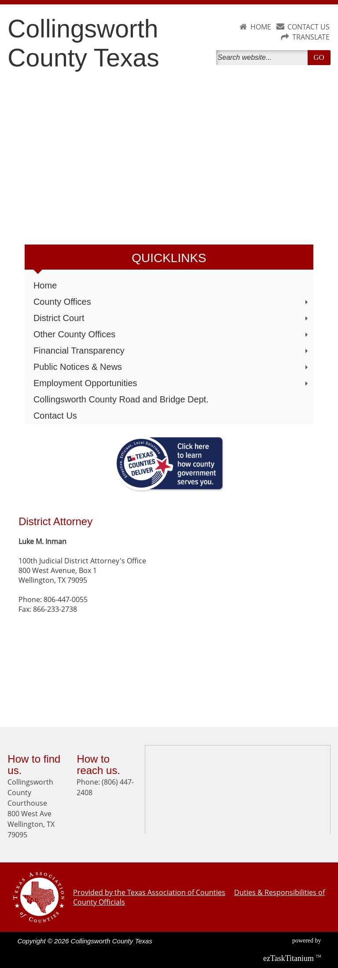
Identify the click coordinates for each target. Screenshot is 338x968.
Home (45, 285)
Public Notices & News (171, 367)
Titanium (289, 958)
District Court (171, 318)
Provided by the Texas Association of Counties (149, 892)
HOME (260, 27)
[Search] (263, 57)
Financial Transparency (171, 350)
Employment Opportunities (171, 383)
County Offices (171, 302)
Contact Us (55, 415)
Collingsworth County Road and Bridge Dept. (121, 399)
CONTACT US (308, 27)
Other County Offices (171, 334)
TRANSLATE (311, 37)
